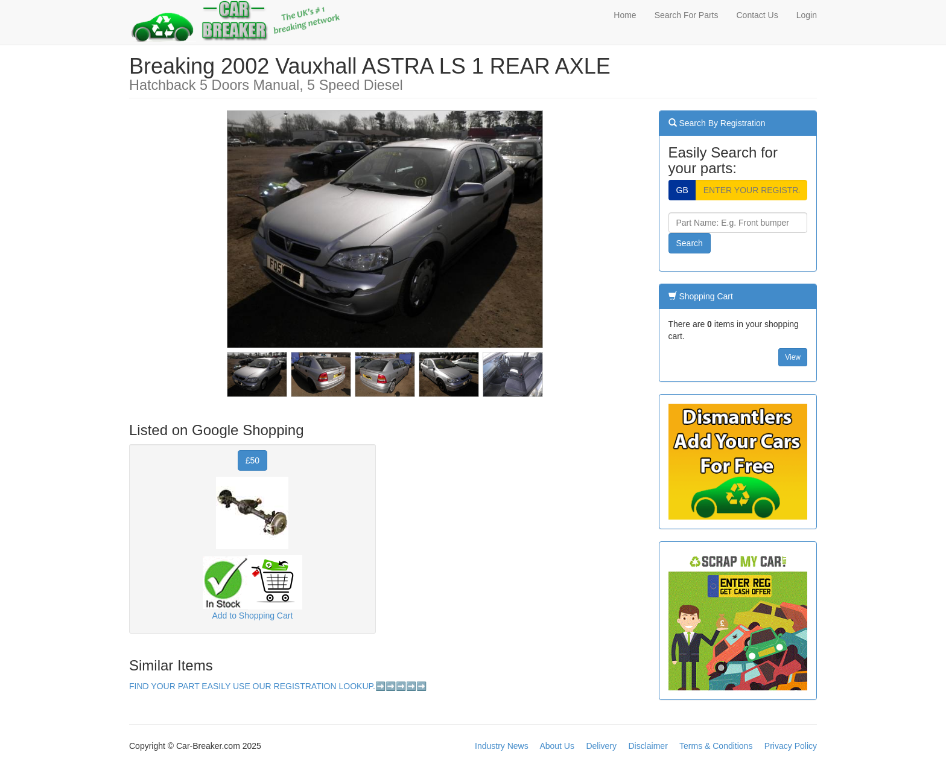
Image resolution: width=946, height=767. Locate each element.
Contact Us (757, 15)
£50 (252, 460)
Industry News (502, 746)
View (793, 357)
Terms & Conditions (715, 746)
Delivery (601, 746)
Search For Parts (687, 15)
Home (625, 15)
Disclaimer (647, 746)
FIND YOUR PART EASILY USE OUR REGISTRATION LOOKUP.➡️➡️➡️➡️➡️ (278, 686)
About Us (556, 746)
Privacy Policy (790, 746)
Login (806, 15)
